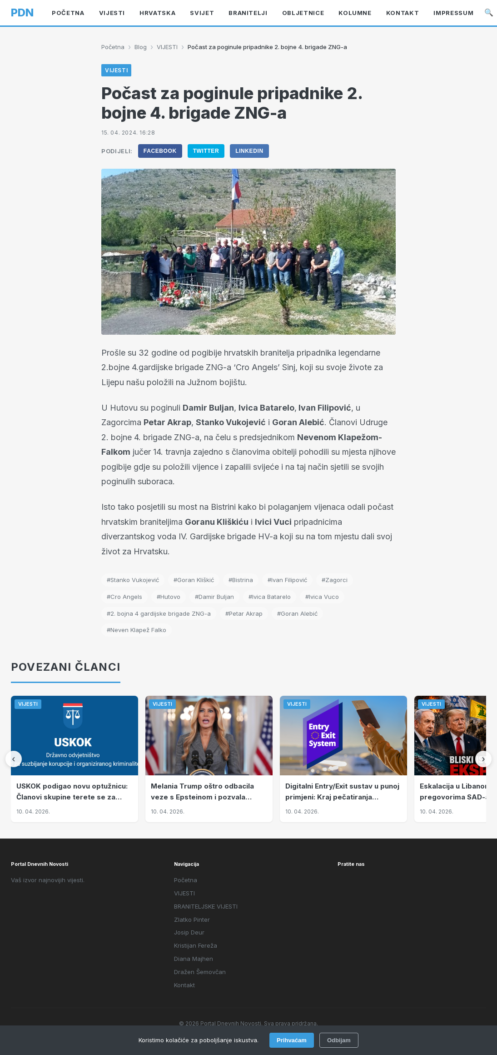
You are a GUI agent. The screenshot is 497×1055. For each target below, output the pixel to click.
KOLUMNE (355, 12)
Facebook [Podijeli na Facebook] (160, 151)
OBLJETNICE (303, 12)
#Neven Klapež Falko (136, 629)
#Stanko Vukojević (133, 579)
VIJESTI (112, 12)
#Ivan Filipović (287, 579)
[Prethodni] (13, 759)
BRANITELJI (248, 12)
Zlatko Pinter (192, 919)
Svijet (202, 12)
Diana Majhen (193, 958)
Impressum (453, 12)
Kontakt (402, 12)
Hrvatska (157, 12)
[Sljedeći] (483, 759)
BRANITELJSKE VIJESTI (206, 906)
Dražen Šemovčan (200, 971)
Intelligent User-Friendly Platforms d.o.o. (269, 1036)
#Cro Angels (124, 596)
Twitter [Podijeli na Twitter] (206, 151)
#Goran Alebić (297, 613)
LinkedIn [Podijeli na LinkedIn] (249, 151)
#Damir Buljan (214, 596)
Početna (68, 12)
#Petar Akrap (244, 613)
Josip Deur (189, 932)
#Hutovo (168, 596)
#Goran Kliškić (194, 579)
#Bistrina (241, 579)
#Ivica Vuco (322, 596)
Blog (140, 46)
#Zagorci (335, 579)
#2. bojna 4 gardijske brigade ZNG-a (159, 613)
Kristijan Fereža (195, 945)
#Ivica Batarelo (269, 596)
